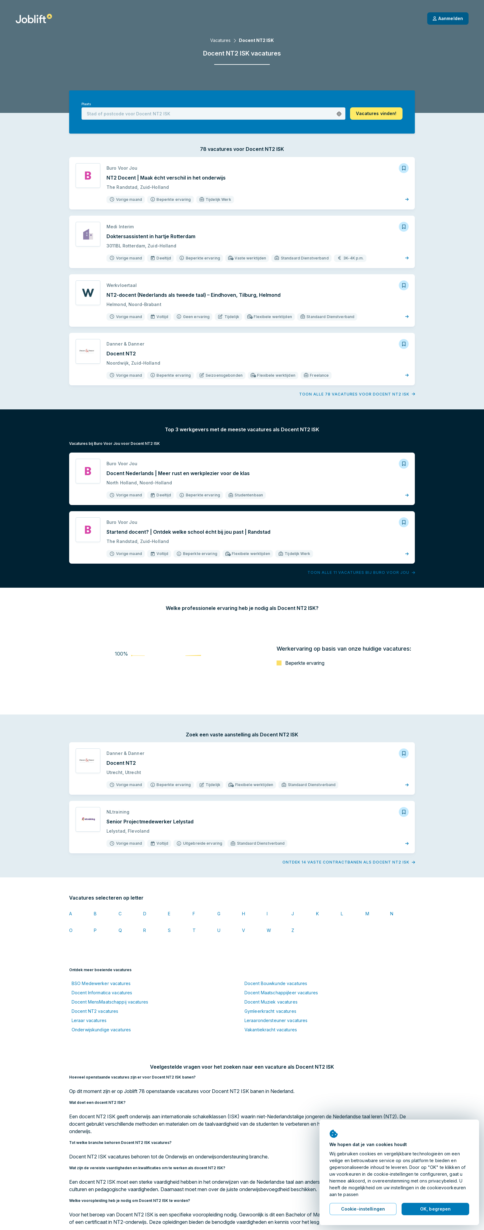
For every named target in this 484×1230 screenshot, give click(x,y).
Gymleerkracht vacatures (270, 1011)
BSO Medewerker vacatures (101, 983)
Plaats (86, 104)
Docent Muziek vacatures (271, 1001)
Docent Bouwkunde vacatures (275, 983)
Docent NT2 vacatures (95, 1011)
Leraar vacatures (89, 1020)
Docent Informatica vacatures (102, 992)
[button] (339, 114)
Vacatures (220, 40)
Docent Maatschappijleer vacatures (281, 992)
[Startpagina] (33, 18)
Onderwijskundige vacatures (101, 1029)
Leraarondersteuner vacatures (275, 1020)
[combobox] (213, 113)
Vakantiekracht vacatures (270, 1029)
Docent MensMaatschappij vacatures (110, 1001)
